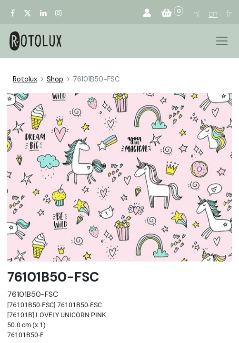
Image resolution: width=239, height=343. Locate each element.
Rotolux (25, 79)
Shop (55, 79)
